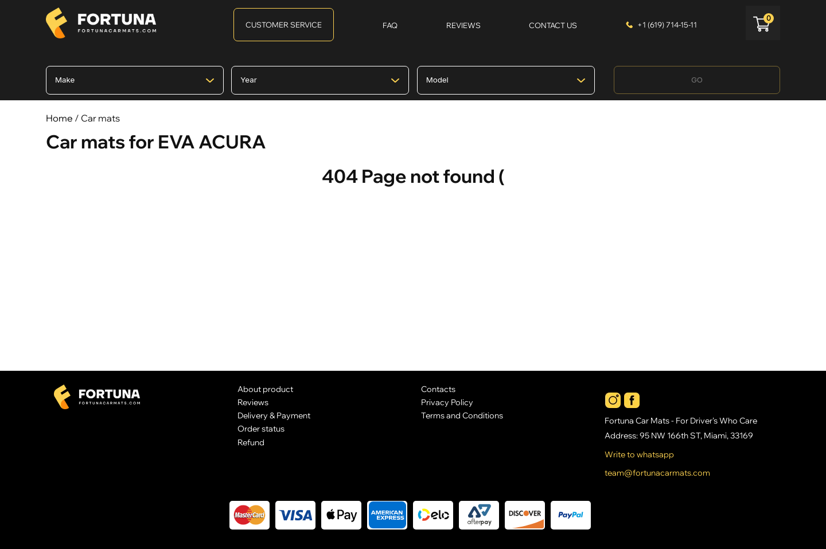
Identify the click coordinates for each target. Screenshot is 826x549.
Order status (261, 428)
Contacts (438, 389)
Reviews (252, 402)
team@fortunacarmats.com (657, 472)
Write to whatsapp (639, 454)
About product (265, 389)
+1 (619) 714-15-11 (667, 24)
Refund (250, 442)
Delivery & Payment (273, 415)
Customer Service (284, 24)
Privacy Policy (447, 402)
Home (59, 118)
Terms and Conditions (462, 415)
